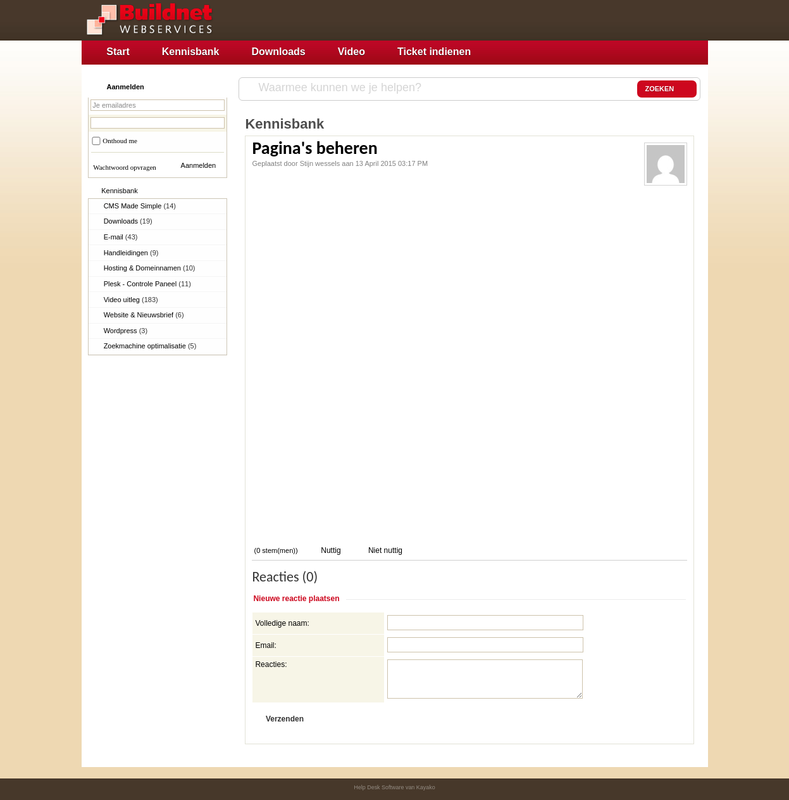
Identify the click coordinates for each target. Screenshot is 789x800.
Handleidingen (131, 253)
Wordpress (126, 330)
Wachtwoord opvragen (124, 167)
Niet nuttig (384, 550)
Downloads (278, 51)
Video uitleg (131, 299)
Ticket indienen (434, 51)
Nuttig (330, 550)
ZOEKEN (667, 89)
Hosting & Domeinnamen (150, 268)
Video (351, 51)
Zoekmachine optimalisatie (150, 346)
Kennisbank (191, 51)
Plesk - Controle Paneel (147, 284)
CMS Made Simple (140, 206)
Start (117, 51)
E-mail (121, 237)
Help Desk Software (379, 787)
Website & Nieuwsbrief (144, 315)
